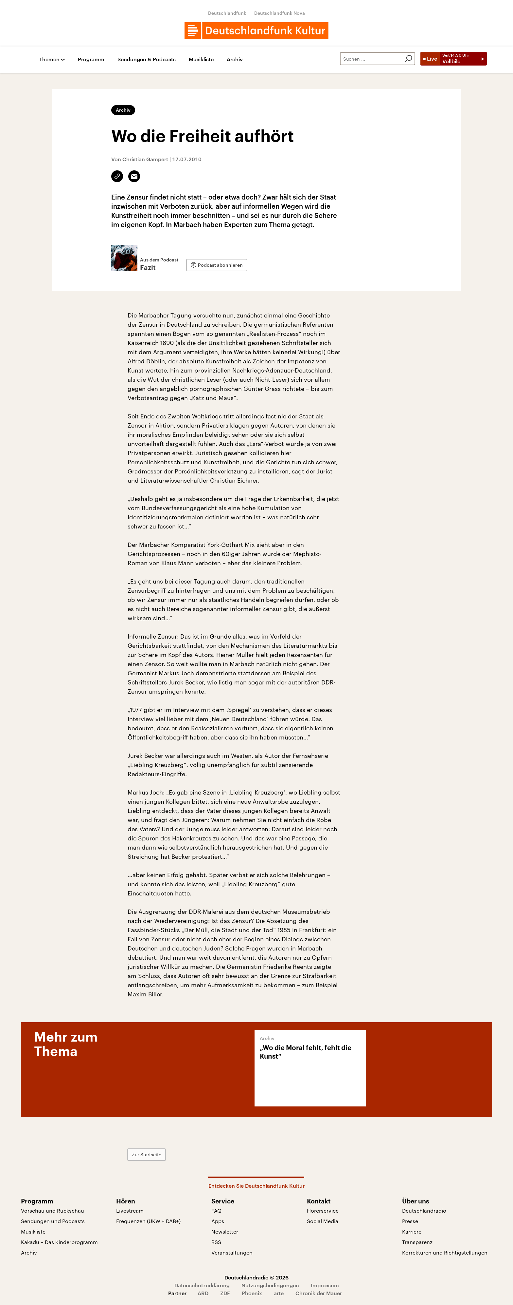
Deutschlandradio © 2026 (256, 1277)
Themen (49, 59)
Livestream (130, 1210)
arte (279, 1293)
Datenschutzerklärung (202, 1285)
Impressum (325, 1285)
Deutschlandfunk (227, 13)
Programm (91, 59)
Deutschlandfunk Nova (279, 13)
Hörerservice (323, 1210)
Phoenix (252, 1293)
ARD (203, 1293)
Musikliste (201, 59)
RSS (216, 1242)
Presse (410, 1221)
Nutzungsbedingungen (270, 1285)
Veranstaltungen (232, 1252)
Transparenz (417, 1242)
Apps (217, 1221)
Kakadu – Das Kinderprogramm (59, 1242)
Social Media (322, 1221)
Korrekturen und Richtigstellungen (444, 1252)
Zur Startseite (146, 1154)
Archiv (235, 59)
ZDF (225, 1293)
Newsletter (224, 1231)
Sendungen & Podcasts (146, 59)
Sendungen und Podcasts (53, 1221)
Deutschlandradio (424, 1210)
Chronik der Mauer (318, 1293)
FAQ (216, 1210)
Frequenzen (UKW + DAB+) (148, 1221)
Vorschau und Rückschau (52, 1210)
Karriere (411, 1231)
